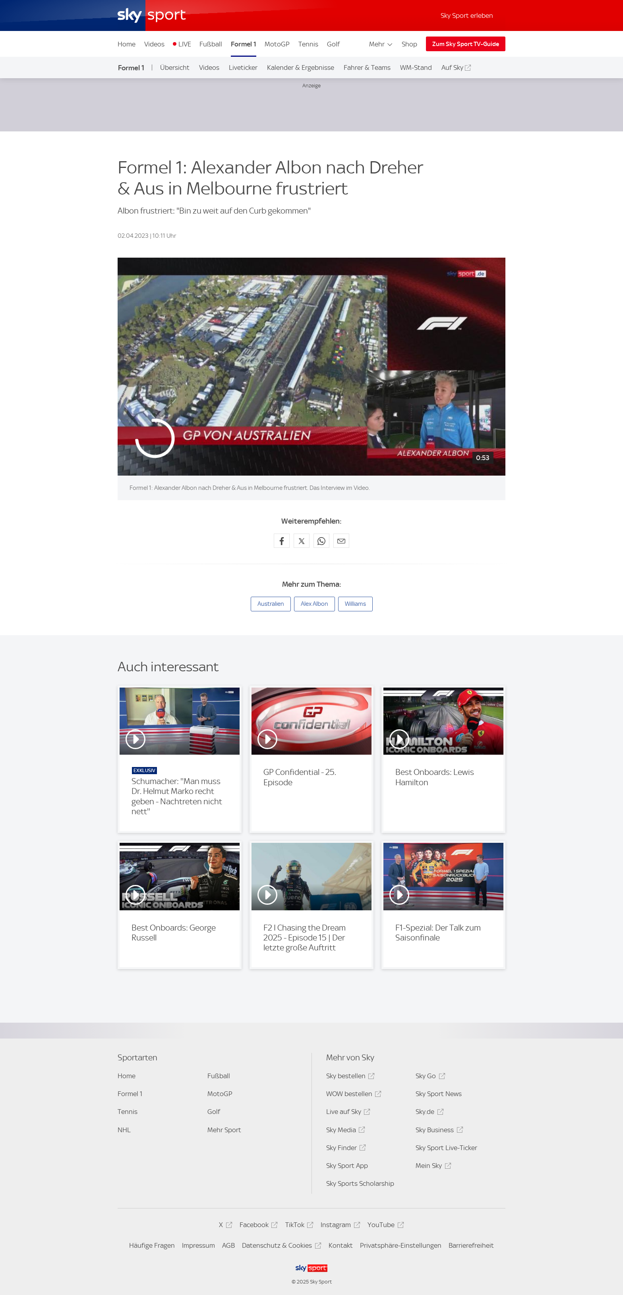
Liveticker (243, 67)
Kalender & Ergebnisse (300, 67)
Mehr (381, 44)
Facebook (257, 1226)
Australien (270, 603)
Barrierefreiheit (471, 1245)
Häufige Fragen (152, 1245)
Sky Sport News (439, 1094)
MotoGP (277, 44)
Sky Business (438, 1131)
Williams (355, 603)
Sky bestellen (349, 1077)
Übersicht (175, 67)
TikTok (298, 1226)
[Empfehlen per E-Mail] (341, 541)
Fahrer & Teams (367, 67)
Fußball (210, 44)
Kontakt (341, 1245)
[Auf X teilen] (302, 541)
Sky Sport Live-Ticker (446, 1148)
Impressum (198, 1245)
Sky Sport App (347, 1166)
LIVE (184, 44)
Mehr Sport (224, 1130)
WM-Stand (416, 67)
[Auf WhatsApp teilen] (321, 541)
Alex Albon (314, 603)
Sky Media (344, 1131)
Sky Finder (345, 1149)
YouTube (384, 1226)
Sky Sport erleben (467, 15)
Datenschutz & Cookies (280, 1246)
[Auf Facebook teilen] (282, 541)
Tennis (308, 44)
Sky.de (428, 1113)
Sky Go (429, 1077)
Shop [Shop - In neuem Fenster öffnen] (409, 44)
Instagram (339, 1226)
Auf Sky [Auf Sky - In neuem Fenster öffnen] (452, 67)
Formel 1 (243, 44)
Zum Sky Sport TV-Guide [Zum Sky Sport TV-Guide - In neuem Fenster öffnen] (465, 44)
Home (126, 44)
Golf (333, 44)
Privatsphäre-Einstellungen (400, 1245)
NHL (124, 1130)
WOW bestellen (352, 1095)
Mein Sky (432, 1167)
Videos (154, 44)
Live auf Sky (347, 1113)
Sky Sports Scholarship (360, 1183)
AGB (228, 1245)
